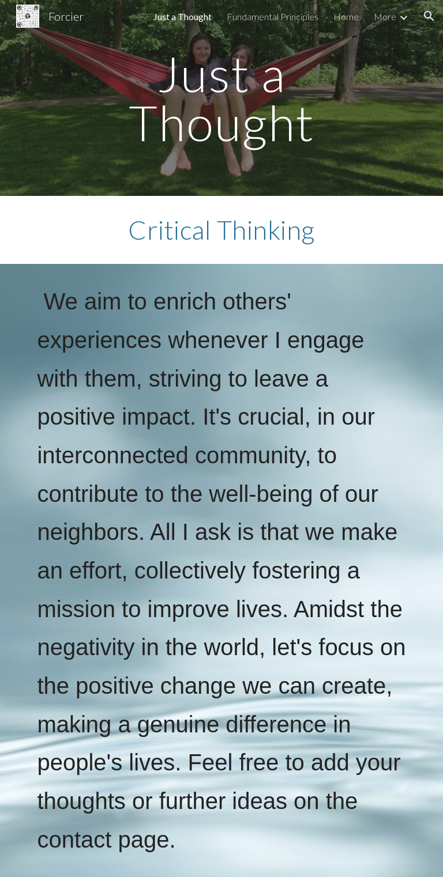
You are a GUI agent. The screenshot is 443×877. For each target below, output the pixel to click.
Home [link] (346, 16)
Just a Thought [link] (182, 16)
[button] (429, 16)
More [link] (385, 16)
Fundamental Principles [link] (272, 16)
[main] (221, 98)
